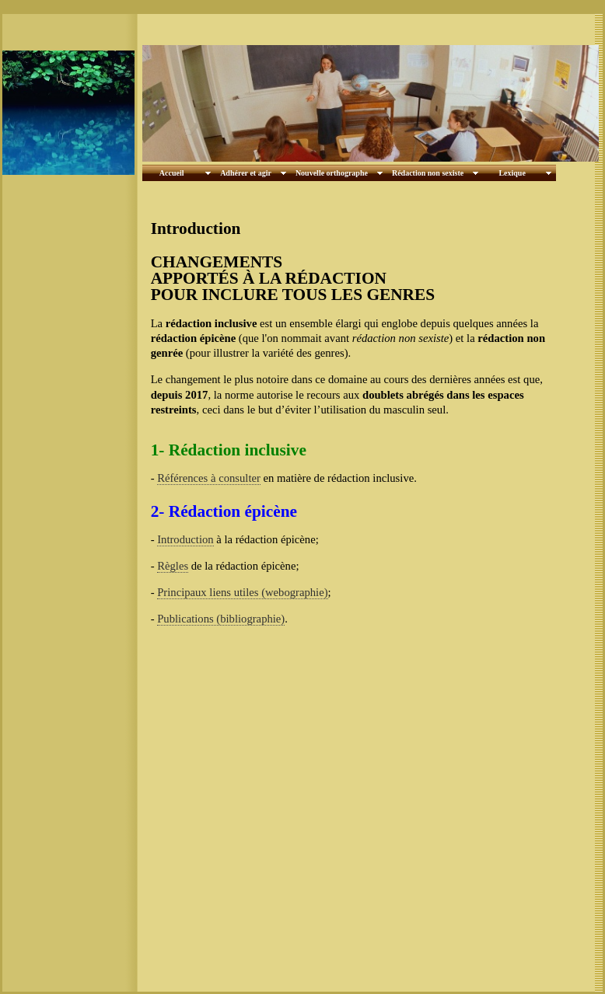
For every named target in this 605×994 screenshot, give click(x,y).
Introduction (185, 539)
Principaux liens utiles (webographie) (242, 592)
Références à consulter (209, 478)
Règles (172, 566)
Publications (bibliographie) (221, 618)
